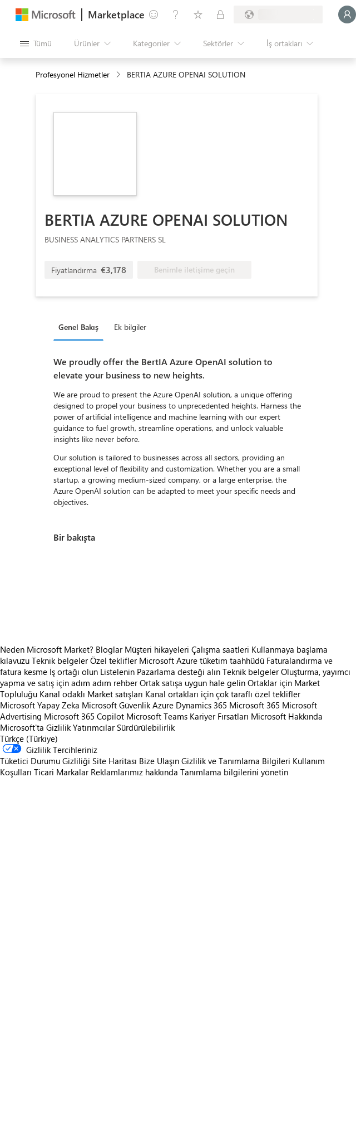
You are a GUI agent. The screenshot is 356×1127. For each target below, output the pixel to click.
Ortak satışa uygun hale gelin (192, 682)
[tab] (81, 326)
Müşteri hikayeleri (157, 649)
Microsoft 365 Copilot (84, 716)
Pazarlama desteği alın (178, 671)
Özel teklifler (113, 660)
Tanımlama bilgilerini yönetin (234, 772)
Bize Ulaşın (159, 760)
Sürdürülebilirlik (146, 727)
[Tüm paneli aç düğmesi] (36, 43)
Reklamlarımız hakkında (134, 772)
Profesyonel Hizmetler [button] (73, 74)
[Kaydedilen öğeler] (198, 14)
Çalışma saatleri (220, 649)
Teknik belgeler (60, 660)
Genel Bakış (78, 327)
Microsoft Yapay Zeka (40, 705)
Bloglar (109, 649)
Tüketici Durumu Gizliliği (45, 760)
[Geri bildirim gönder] (153, 14)
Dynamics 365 (201, 705)
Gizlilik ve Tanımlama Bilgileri (235, 760)
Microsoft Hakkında (287, 716)
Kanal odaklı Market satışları (91, 693)
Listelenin (117, 671)
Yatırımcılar (94, 727)
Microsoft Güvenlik (116, 705)
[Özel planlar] (220, 14)
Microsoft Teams (156, 716)
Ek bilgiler (130, 327)
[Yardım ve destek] (176, 14)
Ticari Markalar (61, 772)
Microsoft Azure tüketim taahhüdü (202, 660)
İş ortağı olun (74, 671)
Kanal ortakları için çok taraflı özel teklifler (222, 693)
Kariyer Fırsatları (219, 716)
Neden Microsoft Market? (46, 649)
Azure (163, 705)
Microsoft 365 (254, 705)
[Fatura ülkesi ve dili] (278, 14)
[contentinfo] (119, 75)
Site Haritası (114, 760)
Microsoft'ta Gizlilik (35, 727)
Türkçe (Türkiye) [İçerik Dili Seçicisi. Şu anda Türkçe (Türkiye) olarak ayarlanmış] (29, 738)
